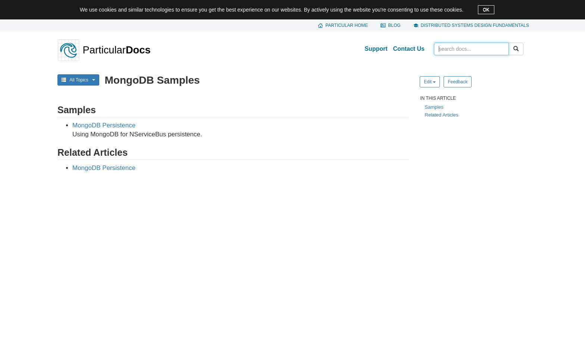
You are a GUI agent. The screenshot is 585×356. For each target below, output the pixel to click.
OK (486, 9)
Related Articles (441, 115)
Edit (430, 81)
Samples (434, 107)
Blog (394, 25)
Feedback (457, 81)
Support (376, 49)
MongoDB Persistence (103, 125)
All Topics (78, 80)
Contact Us (409, 49)
